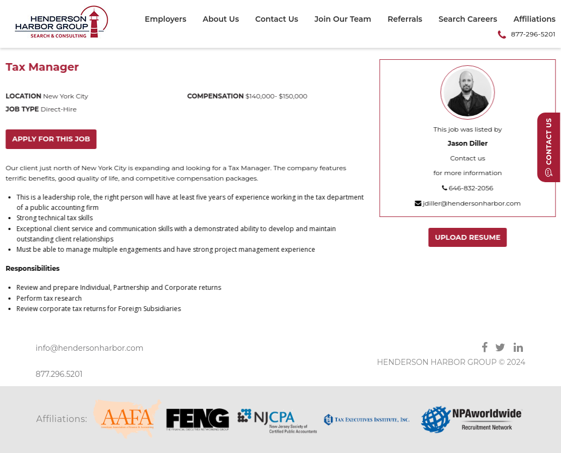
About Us (220, 19)
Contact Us (276, 19)
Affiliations (535, 19)
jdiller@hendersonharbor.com (468, 203)
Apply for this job (51, 138)
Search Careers (468, 19)
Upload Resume (468, 237)
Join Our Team (343, 19)
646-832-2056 (468, 188)
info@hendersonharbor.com (90, 348)
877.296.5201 (59, 374)
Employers (165, 19)
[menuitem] (169, 20)
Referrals (404, 19)
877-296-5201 (533, 34)
